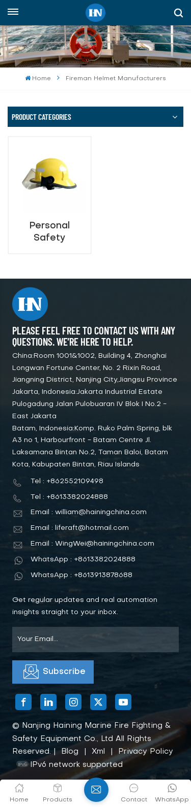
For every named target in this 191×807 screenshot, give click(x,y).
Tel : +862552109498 (67, 481)
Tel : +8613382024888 (69, 497)
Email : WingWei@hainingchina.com (92, 544)
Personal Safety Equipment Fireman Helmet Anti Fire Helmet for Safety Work (49, 232)
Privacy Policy (145, 751)
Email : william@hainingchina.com (89, 512)
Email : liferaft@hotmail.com (80, 528)
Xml (98, 751)
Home (38, 78)
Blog (69, 751)
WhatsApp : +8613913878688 (81, 575)
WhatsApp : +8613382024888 (83, 559)
